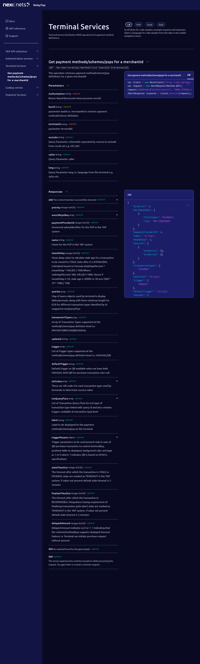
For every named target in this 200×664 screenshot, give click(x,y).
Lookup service (14, 87)
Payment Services (16, 94)
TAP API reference (16, 51)
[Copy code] (188, 85)
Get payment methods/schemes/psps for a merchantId (22, 76)
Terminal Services (16, 65)
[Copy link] (148, 62)
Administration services (19, 58)
